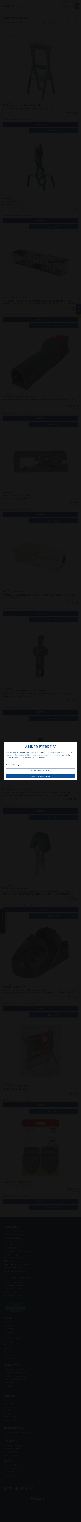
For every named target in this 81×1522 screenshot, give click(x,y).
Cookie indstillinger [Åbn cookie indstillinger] (13, 765)
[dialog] (40, 761)
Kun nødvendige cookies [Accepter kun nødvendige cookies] (40, 771)
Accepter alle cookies (40, 776)
